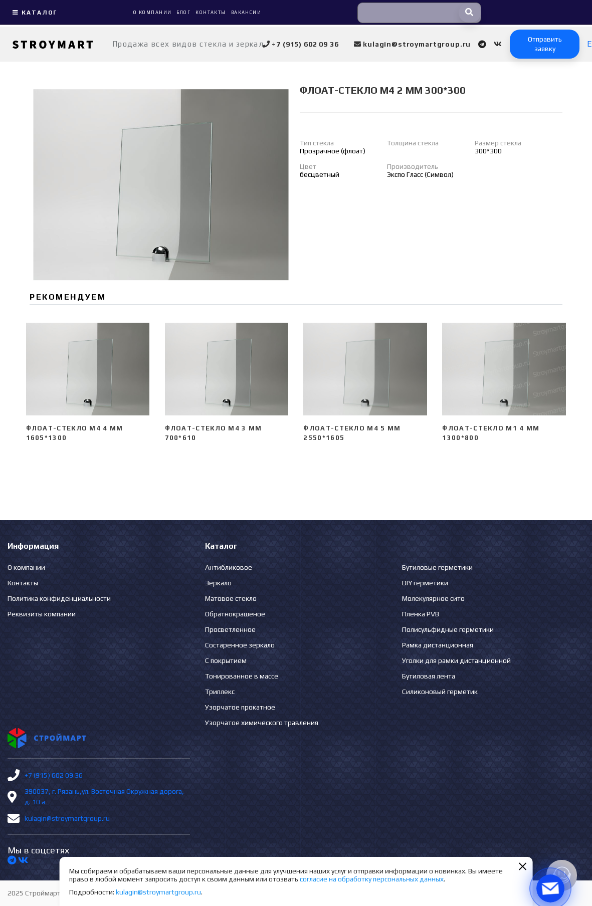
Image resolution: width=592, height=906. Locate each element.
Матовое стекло (231, 598)
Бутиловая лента (428, 676)
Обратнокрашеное (235, 614)
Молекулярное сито (433, 598)
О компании (26, 567)
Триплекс (220, 692)
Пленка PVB (420, 614)
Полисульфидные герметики (448, 629)
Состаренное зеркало (240, 645)
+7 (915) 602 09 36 (54, 775)
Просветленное (230, 629)
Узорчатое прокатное (240, 707)
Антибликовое (228, 567)
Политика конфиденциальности (59, 598)
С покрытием (226, 660)
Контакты (23, 583)
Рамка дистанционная (437, 645)
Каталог (33, 12)
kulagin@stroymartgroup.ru (67, 818)
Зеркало (218, 583)
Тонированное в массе (241, 676)
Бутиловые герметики (437, 567)
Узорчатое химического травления (261, 723)
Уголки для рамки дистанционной (456, 660)
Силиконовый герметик (440, 692)
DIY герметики (425, 583)
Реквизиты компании (42, 614)
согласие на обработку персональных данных (372, 879)
